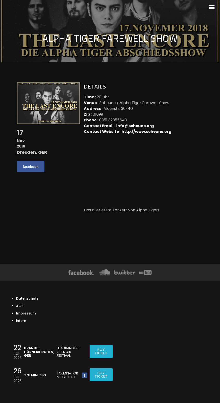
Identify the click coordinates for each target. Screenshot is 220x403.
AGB (20, 305)
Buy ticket (101, 351)
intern (21, 320)
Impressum (26, 313)
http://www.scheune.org (146, 131)
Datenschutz (27, 298)
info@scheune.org (135, 126)
